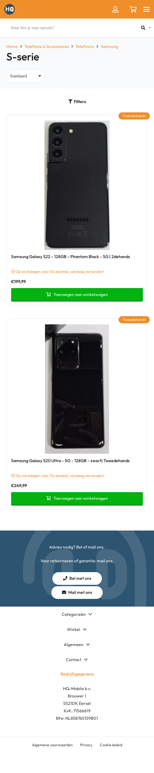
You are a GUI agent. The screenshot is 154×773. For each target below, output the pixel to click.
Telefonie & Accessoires (46, 46)
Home (12, 46)
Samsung (109, 46)
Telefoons (84, 46)
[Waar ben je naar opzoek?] (76, 28)
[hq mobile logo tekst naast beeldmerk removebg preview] (17, 9)
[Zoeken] (143, 28)
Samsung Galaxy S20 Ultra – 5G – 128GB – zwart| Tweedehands (70, 460)
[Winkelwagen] (133, 9)
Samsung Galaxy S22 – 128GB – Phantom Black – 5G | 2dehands (70, 256)
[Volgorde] (25, 76)
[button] (146, 9)
